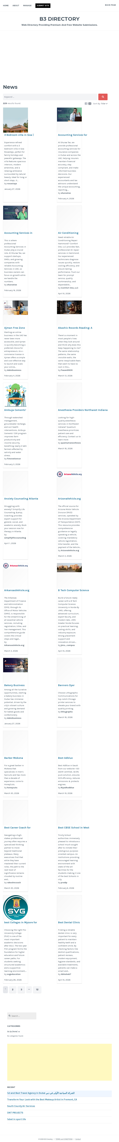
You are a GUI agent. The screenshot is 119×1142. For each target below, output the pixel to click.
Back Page (110, 5)
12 (32, 989)
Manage (27, 5)
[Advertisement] (59, 53)
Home (6, 5)
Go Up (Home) (12, 1030)
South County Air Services (21, 1104)
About (16, 5)
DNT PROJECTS (15, 1111)
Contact (78, 1138)
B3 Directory (59, 18)
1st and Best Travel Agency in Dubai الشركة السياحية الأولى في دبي (41, 1091)
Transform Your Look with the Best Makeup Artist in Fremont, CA (42, 1098)
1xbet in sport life (16, 1118)
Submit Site (43, 5)
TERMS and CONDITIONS (64, 1138)
